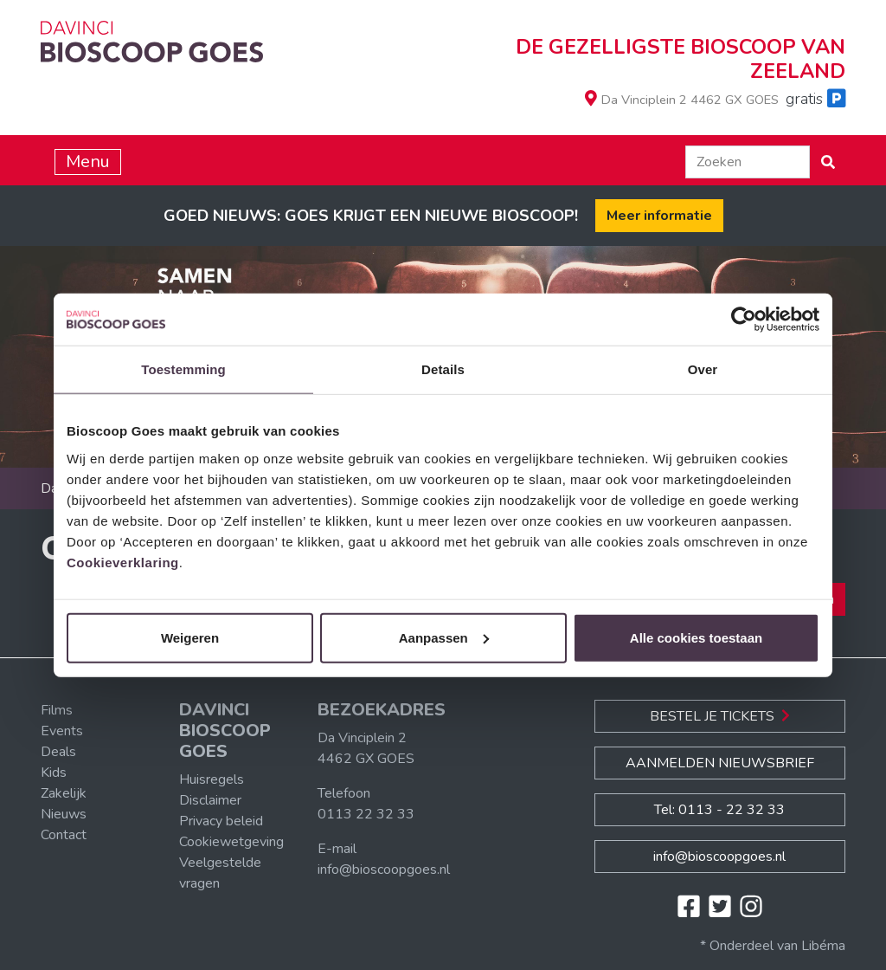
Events (62, 730)
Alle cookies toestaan (696, 637)
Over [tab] (703, 369)
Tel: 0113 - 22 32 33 (719, 809)
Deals (58, 751)
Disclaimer (210, 800)
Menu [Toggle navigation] (88, 161)
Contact (64, 834)
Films (57, 710)
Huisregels (211, 779)
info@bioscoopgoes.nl (384, 869)
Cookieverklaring (123, 561)
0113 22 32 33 (366, 814)
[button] (828, 162)
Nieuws (64, 814)
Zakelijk (64, 793)
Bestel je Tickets (720, 716)
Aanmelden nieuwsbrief (720, 763)
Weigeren (190, 637)
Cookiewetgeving (231, 841)
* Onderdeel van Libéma (772, 945)
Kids (54, 772)
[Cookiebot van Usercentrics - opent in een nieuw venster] (743, 320)
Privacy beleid (221, 821)
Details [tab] (443, 369)
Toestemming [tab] (183, 369)
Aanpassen (444, 637)
